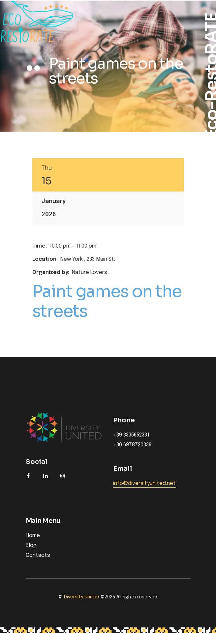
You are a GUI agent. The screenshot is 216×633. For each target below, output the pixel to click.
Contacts (38, 555)
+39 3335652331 (131, 435)
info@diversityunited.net (144, 483)
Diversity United (81, 597)
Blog (31, 545)
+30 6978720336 (132, 445)
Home (33, 535)
